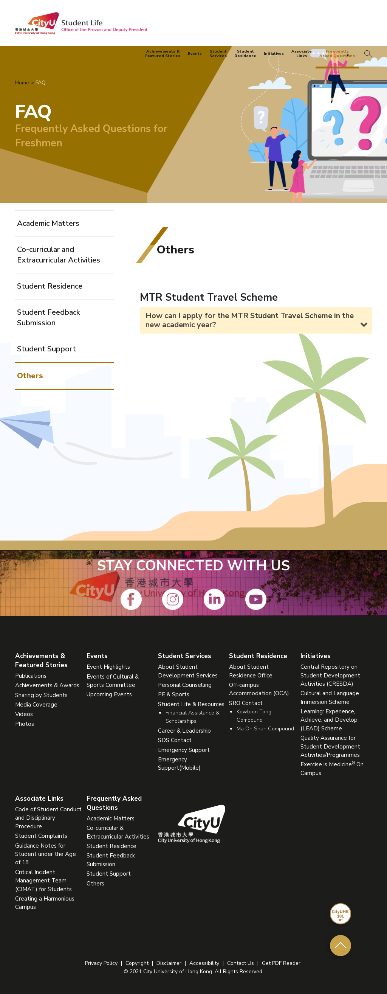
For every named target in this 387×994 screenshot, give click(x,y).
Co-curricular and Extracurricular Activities (58, 254)
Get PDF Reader (281, 963)
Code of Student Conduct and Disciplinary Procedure (48, 818)
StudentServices (218, 54)
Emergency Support (184, 750)
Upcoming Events (109, 694)
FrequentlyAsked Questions (337, 54)
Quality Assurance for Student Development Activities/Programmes (330, 746)
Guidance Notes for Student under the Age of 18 (45, 854)
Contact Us (240, 963)
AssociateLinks (301, 54)
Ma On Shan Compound (265, 728)
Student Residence (49, 286)
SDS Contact (175, 740)
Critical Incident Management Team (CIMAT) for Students (43, 880)
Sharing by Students (41, 695)
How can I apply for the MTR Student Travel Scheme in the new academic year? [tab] (257, 320)
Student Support (46, 349)
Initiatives (274, 53)
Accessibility (204, 963)
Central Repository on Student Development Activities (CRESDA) (330, 675)
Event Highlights (108, 667)
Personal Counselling (185, 685)
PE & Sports (173, 694)
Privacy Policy (101, 963)
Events (195, 53)
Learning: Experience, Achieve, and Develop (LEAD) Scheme (329, 720)
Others (30, 376)
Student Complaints (41, 836)
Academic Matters (48, 223)
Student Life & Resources (191, 704)
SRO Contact (246, 703)
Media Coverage (36, 704)
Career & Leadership (184, 731)
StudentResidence (245, 54)
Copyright (137, 963)
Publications (30, 676)
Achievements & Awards (47, 685)
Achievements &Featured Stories (162, 54)
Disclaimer (168, 963)
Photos (24, 724)
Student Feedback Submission (48, 317)
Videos (24, 714)
